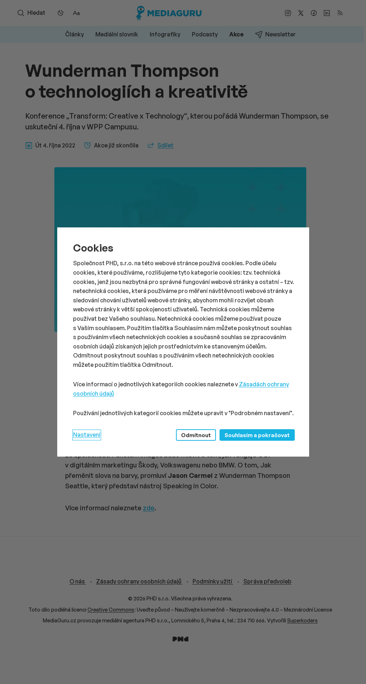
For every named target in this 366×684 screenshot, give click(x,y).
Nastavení (86, 434)
